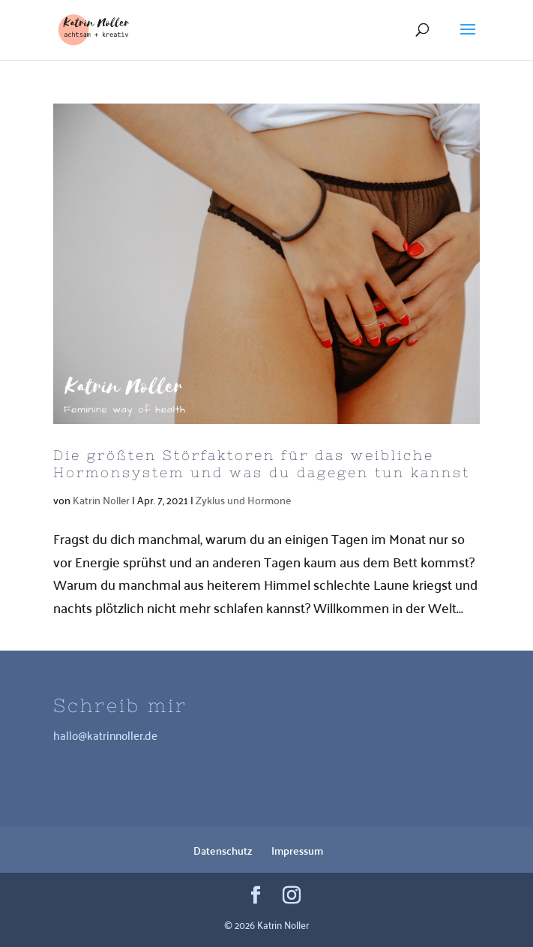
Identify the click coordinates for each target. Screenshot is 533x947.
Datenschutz (222, 850)
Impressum (297, 850)
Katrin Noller (101, 500)
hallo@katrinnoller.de (105, 734)
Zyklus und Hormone (243, 500)
